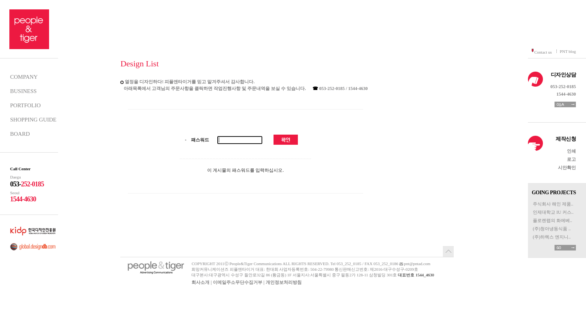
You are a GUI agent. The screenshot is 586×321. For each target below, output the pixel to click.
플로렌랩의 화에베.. (552, 220)
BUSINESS (23, 91)
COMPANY (24, 77)
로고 (571, 159)
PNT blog (568, 51)
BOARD (20, 134)
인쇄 (571, 151)
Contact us (543, 52)
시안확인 (567, 167)
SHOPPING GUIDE (33, 120)
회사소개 (200, 282)
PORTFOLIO (25, 105)
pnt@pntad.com (417, 263)
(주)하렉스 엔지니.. (552, 237)
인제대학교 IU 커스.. (553, 212)
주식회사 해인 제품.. (553, 204)
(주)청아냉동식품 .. (552, 228)
